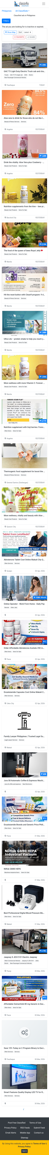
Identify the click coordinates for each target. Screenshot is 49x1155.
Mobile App (25, 1133)
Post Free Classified (16, 1123)
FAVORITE (19, 37)
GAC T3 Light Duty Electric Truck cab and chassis (25, 71)
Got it (24, 1151)
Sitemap (24, 1138)
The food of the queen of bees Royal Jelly (23, 250)
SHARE (31, 37)
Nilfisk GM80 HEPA (12, 869)
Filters (6, 21)
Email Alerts (10, 1133)
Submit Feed (39, 1128)
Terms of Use (35, 1123)
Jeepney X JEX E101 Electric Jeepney (20, 957)
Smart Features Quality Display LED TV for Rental (25, 1092)
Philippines (7, 11)
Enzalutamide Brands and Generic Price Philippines (26, 824)
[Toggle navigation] (43, 3)
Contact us (39, 1133)
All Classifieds (21, 11)
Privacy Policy (10, 1128)
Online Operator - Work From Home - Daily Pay (24, 604)
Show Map (10, 32)
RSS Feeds (25, 1128)
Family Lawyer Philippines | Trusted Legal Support (26, 736)
